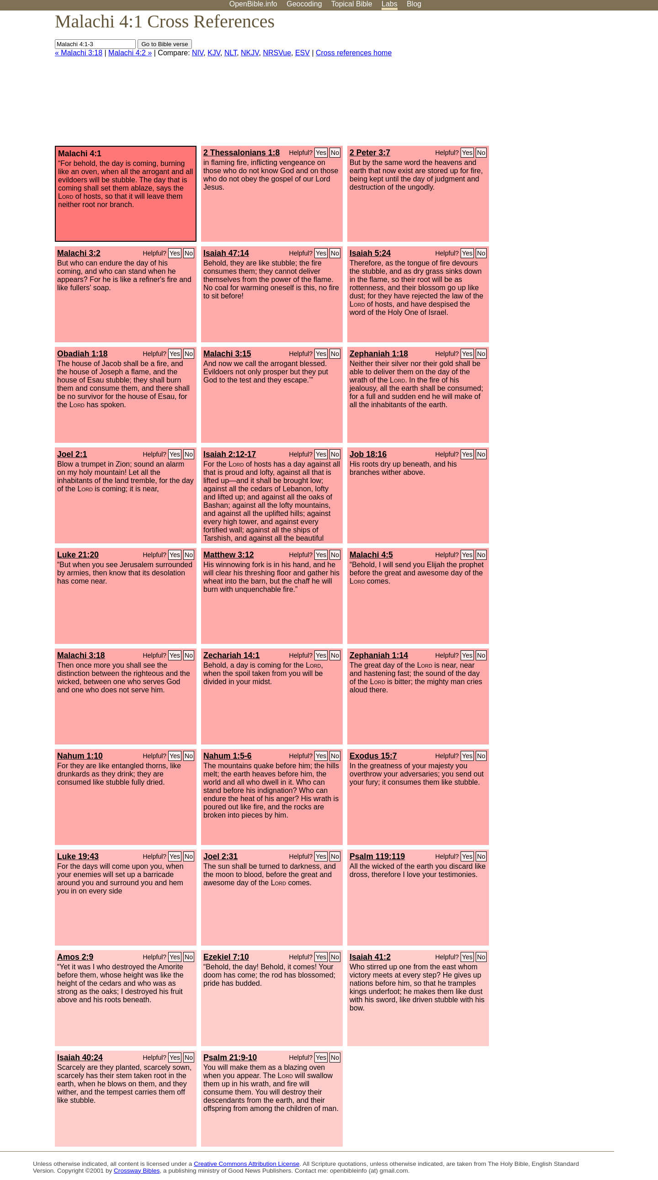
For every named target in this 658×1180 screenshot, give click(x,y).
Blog (414, 4)
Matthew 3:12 (228, 554)
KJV (213, 53)
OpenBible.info (253, 4)
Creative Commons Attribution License (246, 1163)
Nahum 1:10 (80, 755)
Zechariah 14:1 (231, 655)
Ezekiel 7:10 (226, 957)
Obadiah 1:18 (82, 353)
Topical (351, 4)
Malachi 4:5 (371, 554)
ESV (302, 53)
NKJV (250, 53)
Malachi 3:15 (227, 353)
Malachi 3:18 (81, 655)
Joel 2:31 (220, 856)
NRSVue (277, 53)
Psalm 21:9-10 (230, 1057)
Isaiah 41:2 (370, 957)
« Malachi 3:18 (78, 53)
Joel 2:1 (72, 454)
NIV (197, 53)
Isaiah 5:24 (370, 253)
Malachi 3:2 (79, 253)
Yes (321, 152)
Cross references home (354, 53)
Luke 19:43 (78, 856)
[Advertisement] (565, 82)
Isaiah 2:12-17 (229, 454)
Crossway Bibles (136, 1170)
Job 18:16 (368, 454)
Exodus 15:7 (373, 755)
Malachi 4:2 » (130, 53)
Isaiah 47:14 (226, 253)
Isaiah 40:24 (80, 1057)
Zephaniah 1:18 (379, 353)
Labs (390, 4)
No (335, 152)
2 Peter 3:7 (370, 152)
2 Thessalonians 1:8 (241, 152)
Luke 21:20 (78, 554)
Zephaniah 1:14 (379, 655)
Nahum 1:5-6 (227, 755)
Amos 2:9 (75, 957)
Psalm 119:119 (377, 856)
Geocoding (304, 4)
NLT (230, 53)
